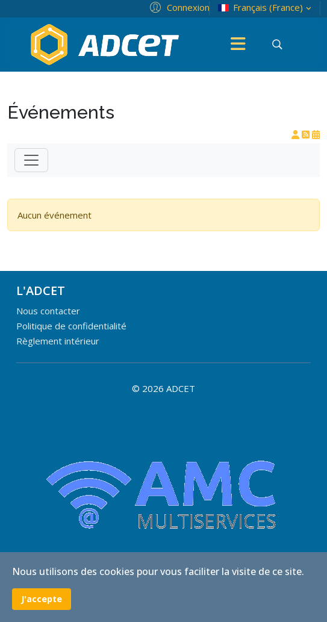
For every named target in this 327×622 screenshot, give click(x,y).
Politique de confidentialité (71, 326)
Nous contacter (48, 311)
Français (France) (266, 7)
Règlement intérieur (57, 341)
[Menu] (238, 44)
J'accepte (41, 599)
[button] (178, 6)
